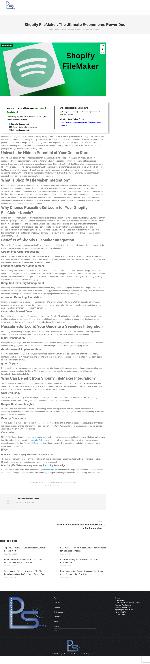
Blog (55, 631)
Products (57, 603)
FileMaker (48, 470)
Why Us (56, 621)
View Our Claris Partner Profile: (81, 122)
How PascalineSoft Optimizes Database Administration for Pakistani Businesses (83, 549)
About (56, 598)
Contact (56, 626)
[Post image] (1, 548)
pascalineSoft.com (39, 440)
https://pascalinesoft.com (25, 502)
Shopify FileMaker (55, 486)
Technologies (58, 612)
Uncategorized (7, 45)
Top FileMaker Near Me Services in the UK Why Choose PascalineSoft (26, 549)
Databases (57, 617)
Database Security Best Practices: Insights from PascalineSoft (79, 561)
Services (57, 607)
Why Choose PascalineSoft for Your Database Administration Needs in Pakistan (23, 561)
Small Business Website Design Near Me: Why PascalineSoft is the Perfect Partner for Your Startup (25, 572)
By (55, 482)
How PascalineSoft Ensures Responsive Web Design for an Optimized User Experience (81, 572)
